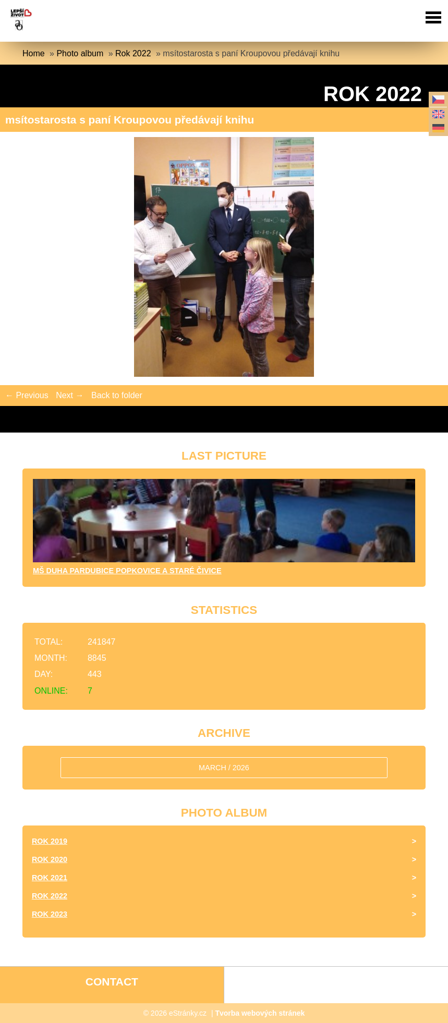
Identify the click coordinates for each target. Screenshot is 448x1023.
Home (33, 53)
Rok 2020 (49, 859)
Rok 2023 (49, 914)
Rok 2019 (49, 841)
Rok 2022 (133, 53)
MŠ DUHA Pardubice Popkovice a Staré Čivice (127, 570)
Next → (69, 395)
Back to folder (116, 395)
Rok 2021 (49, 877)
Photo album (79, 53)
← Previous (27, 395)
